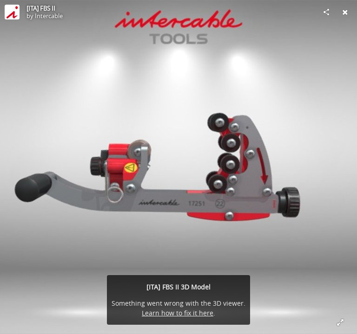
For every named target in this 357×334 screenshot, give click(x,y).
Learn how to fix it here (177, 312)
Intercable (49, 16)
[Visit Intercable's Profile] (12, 12)
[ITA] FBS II (40, 8)
